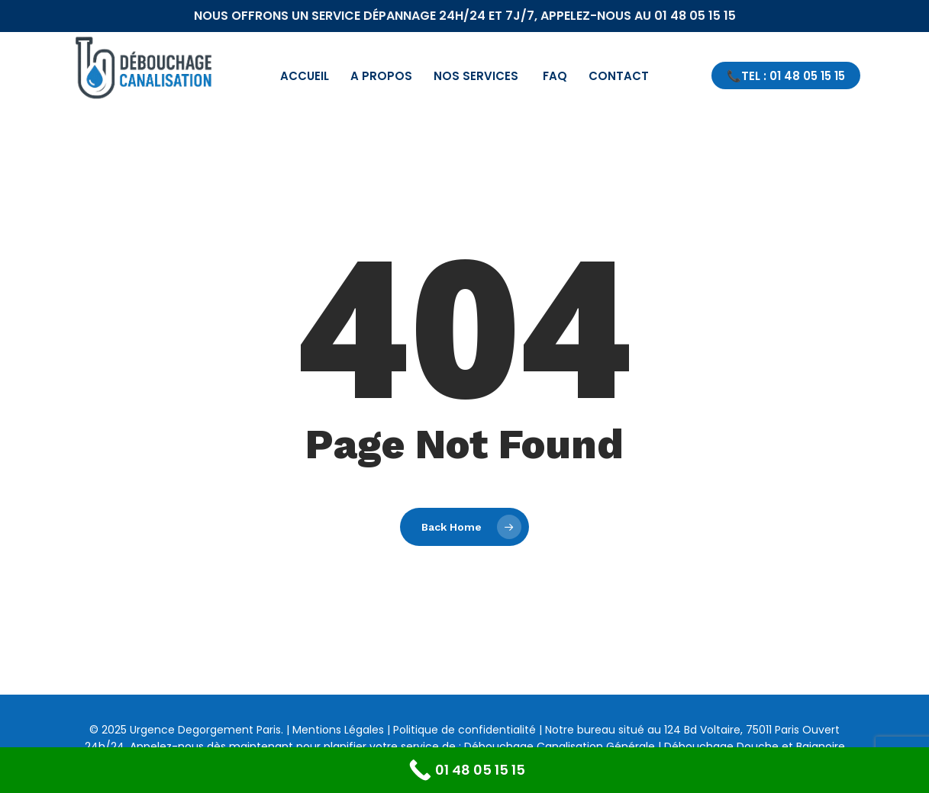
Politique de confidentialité (464, 729)
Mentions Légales (338, 729)
